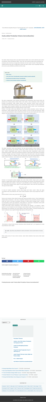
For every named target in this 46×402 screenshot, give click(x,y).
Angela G (13, 388)
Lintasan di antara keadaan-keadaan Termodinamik (16, 79)
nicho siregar (37, 386)
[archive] (6, 322)
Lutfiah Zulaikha (31, 390)
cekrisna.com (30, 400)
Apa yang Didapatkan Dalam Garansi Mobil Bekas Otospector (16, 370)
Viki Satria (5, 390)
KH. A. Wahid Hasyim (18, 358)
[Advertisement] (23, 17)
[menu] (2, 5)
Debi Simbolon (22, 386)
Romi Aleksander (22, 390)
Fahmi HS (20, 388)
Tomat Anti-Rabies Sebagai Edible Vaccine (12, 372)
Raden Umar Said (37, 388)
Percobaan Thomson (18, 338)
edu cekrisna (25, 400)
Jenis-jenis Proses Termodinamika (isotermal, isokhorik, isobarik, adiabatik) (20, 76)
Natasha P (5, 386)
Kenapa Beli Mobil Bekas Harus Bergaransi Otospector (14, 376)
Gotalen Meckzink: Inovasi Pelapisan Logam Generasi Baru (15, 374)
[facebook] (7, 260)
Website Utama (23, 397)
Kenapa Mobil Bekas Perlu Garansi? (10, 368)
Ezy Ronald (5, 388)
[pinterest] (28, 260)
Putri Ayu (39, 390)
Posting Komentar (10, 38)
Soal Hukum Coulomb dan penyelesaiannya (23, 361)
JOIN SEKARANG (37, 27)
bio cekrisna (20, 400)
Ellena (30, 386)
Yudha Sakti (13, 386)
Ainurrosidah (12, 390)
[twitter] (17, 260)
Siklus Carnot (8, 74)
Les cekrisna (15, 400)
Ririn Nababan (28, 388)
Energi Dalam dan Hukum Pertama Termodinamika (15, 77)
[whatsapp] (39, 260)
